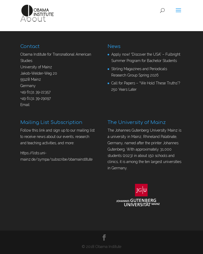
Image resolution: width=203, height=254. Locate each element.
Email (25, 105)
